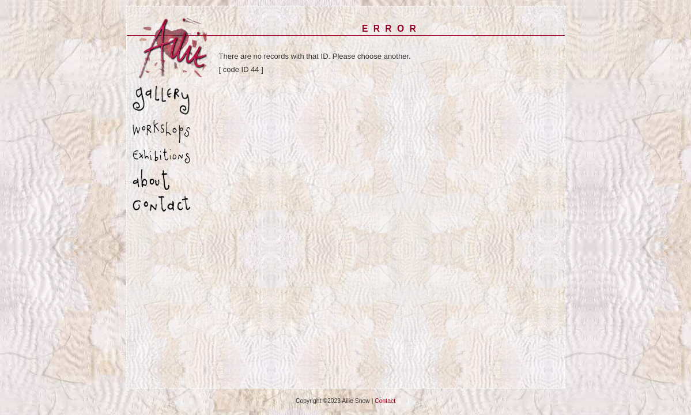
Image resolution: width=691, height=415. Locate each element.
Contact (385, 401)
